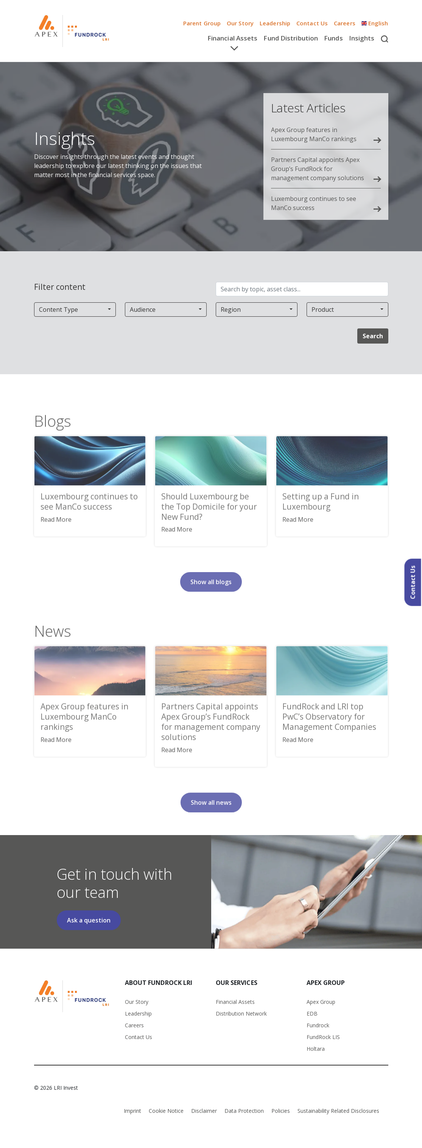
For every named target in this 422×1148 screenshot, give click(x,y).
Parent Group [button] (202, 23)
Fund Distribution (290, 38)
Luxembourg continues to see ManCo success (313, 203)
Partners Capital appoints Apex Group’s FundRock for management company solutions (317, 169)
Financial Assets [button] (232, 38)
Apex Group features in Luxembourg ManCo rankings (314, 134)
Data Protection (244, 1110)
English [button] (374, 23)
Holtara (316, 1048)
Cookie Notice (166, 1110)
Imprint (132, 1110)
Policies (280, 1110)
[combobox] (75, 309)
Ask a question (89, 920)
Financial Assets (235, 1001)
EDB (312, 1013)
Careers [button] (344, 23)
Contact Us (312, 23)
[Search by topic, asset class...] (302, 289)
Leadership (275, 23)
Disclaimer (204, 1110)
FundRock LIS (323, 1037)
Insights (362, 38)
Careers (134, 1025)
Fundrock (318, 1025)
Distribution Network (241, 1013)
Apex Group (321, 1001)
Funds (333, 38)
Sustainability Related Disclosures (338, 1110)
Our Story (240, 23)
